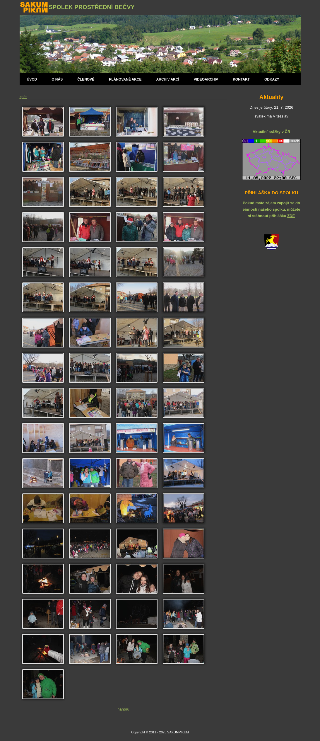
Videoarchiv (206, 79)
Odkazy (271, 79)
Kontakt (241, 79)
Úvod (32, 79)
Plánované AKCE (125, 79)
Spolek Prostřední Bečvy (92, 7)
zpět (23, 97)
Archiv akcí (167, 79)
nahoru (123, 709)
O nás (57, 79)
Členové (85, 79)
